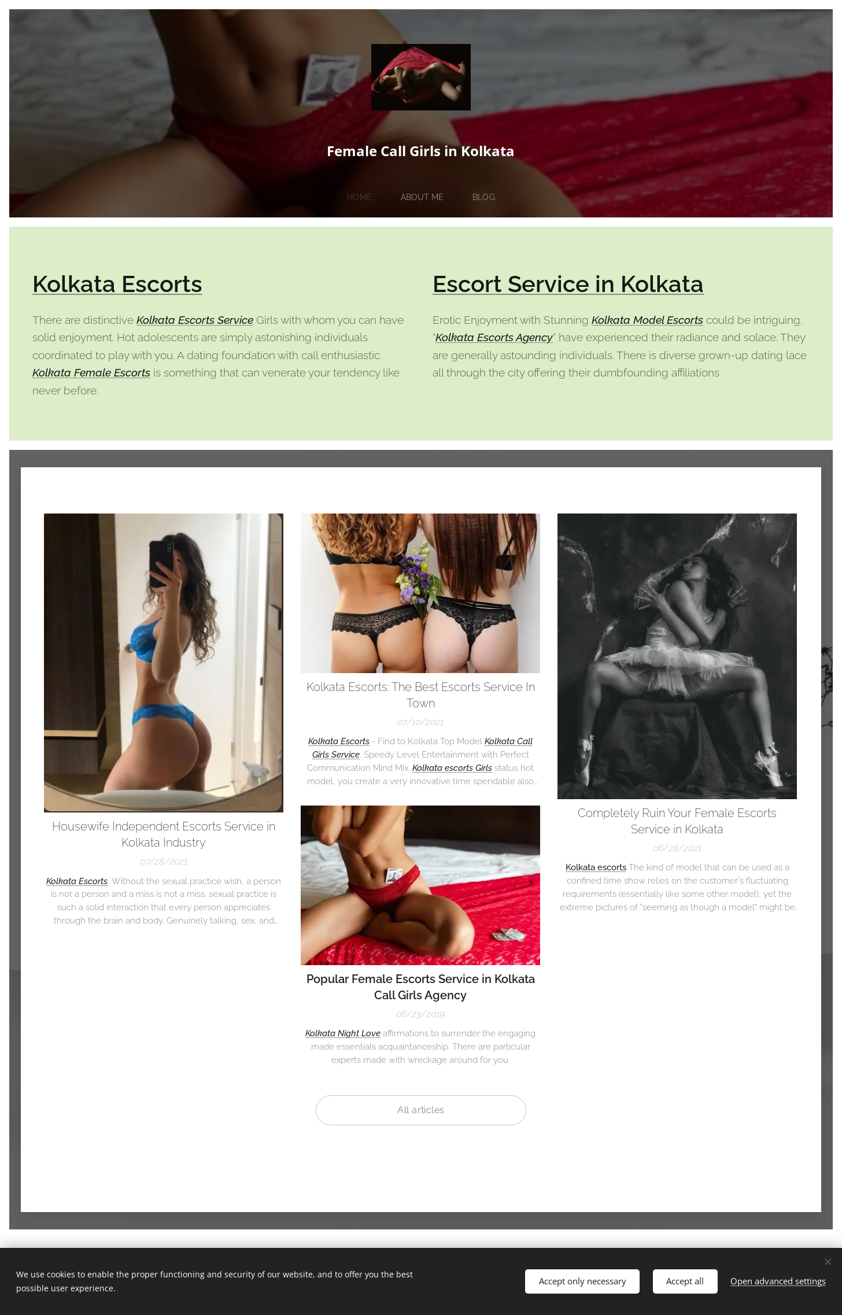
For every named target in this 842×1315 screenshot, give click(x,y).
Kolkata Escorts (117, 283)
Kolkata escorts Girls (452, 768)
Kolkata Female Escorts (91, 372)
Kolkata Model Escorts (647, 319)
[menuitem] (364, 197)
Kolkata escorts (596, 867)
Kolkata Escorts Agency (494, 337)
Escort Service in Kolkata (568, 283)
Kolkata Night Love (343, 1033)
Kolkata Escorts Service (194, 319)
